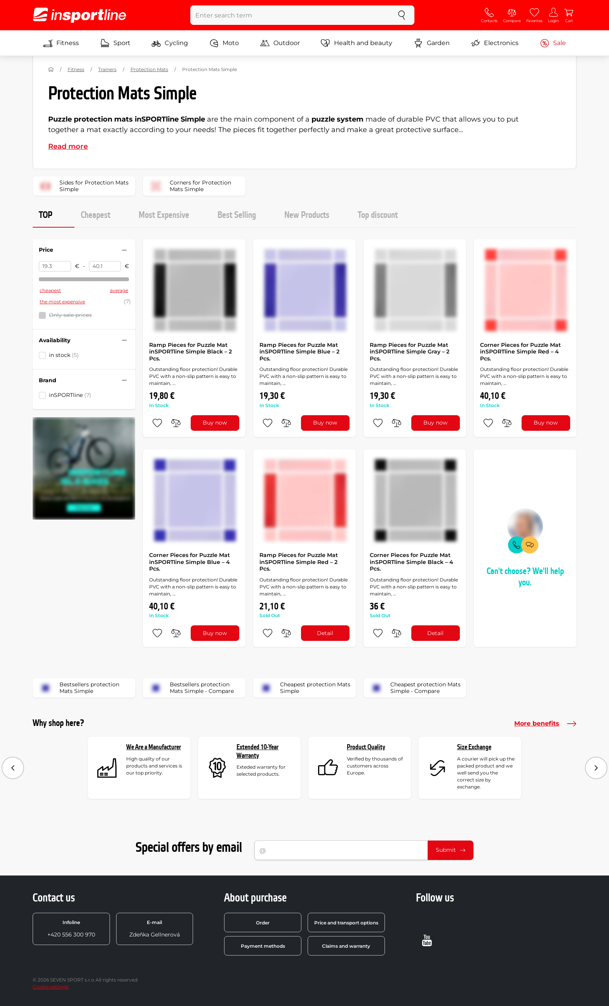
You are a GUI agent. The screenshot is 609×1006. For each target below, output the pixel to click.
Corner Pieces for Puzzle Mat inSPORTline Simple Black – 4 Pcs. (411, 562)
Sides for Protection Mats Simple (83, 186)
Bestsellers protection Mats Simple (78, 688)
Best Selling (237, 215)
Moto (224, 43)
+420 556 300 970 (71, 928)
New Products (306, 215)
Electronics (495, 43)
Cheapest (95, 215)
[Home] (51, 69)
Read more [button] (68, 146)
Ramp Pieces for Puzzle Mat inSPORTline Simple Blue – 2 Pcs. (299, 351)
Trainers (107, 69)
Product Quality (366, 747)
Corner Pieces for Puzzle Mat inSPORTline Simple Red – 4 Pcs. (520, 351)
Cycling (169, 43)
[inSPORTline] (79, 15)
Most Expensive (164, 215)
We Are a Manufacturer (153, 747)
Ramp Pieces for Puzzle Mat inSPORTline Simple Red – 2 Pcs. (298, 562)
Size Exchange (474, 747)
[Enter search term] (290, 15)
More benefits (545, 723)
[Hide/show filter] (124, 250)
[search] (401, 15)
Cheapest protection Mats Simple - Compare (415, 688)
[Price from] (55, 266)
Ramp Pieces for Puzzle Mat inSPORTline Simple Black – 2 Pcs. (190, 351)
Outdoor (280, 43)
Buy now (215, 422)
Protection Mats (149, 69)
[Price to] (105, 266)
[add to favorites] (157, 423)
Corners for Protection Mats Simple (189, 186)
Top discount (378, 215)
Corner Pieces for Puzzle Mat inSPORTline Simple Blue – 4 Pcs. (189, 562)
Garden (432, 43)
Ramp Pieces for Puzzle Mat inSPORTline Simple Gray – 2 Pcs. (409, 351)
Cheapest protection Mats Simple (304, 688)
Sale (553, 43)
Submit (450, 849)
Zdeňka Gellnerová (154, 928)
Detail (325, 633)
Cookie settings (51, 987)
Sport (115, 43)
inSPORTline (70, 395)
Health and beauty (356, 43)
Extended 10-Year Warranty (257, 751)
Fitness (61, 43)
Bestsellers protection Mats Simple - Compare (191, 688)
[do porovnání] (176, 423)
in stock (64, 355)
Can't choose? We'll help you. (525, 577)
